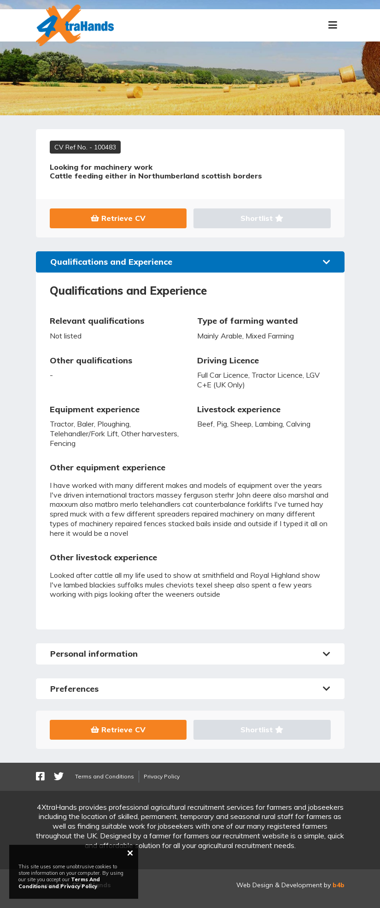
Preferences (190, 688)
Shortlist (261, 218)
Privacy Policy (162, 776)
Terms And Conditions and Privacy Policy (59, 882)
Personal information (190, 653)
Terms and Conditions (104, 776)
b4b (339, 885)
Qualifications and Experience (190, 261)
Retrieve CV (118, 218)
